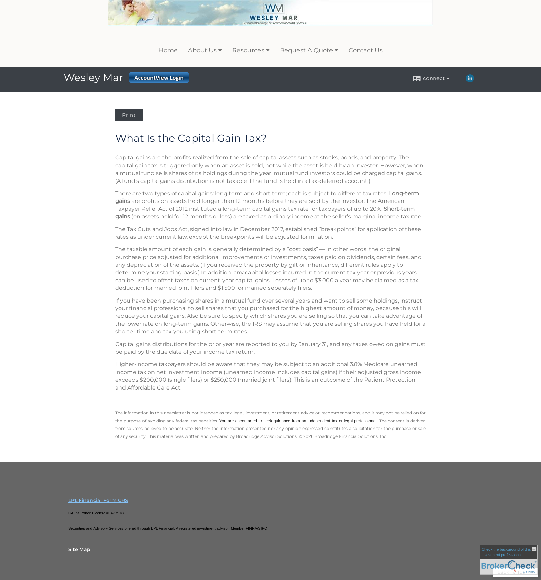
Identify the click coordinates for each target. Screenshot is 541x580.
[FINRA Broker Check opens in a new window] (509, 560)
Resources (248, 50)
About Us (202, 50)
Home (168, 50)
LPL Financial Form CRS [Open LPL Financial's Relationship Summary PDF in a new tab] (98, 500)
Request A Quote (306, 50)
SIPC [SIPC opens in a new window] (262, 528)
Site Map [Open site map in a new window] (79, 549)
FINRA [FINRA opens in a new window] (251, 528)
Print (129, 115)
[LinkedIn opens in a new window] (470, 81)
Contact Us (365, 50)
